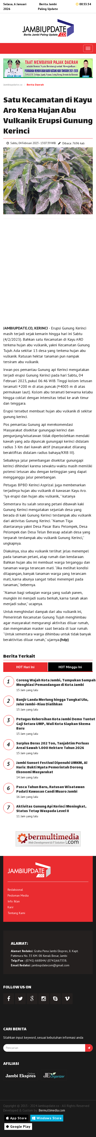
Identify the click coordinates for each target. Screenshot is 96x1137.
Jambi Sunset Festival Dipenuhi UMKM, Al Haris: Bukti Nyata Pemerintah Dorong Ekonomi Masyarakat (51, 768)
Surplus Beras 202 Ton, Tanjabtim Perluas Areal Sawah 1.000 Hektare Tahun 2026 (52, 746)
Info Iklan (14, 901)
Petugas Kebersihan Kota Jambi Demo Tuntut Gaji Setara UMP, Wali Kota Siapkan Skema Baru (55, 724)
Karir (11, 907)
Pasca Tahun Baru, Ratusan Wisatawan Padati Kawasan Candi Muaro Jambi (50, 789)
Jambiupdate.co (12, 84)
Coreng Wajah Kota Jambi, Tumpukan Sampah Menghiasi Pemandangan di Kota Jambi (56, 683)
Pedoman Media (18, 895)
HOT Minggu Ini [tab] (70, 667)
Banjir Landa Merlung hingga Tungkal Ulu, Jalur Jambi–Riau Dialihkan (52, 702)
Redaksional (15, 890)
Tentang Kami (16, 913)
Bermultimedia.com (52, 1110)
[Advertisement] (48, 271)
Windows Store (47, 1118)
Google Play (18, 1126)
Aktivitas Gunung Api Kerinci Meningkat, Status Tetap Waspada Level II (51, 809)
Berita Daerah (35, 84)
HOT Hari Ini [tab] (25, 667)
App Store (16, 1118)
